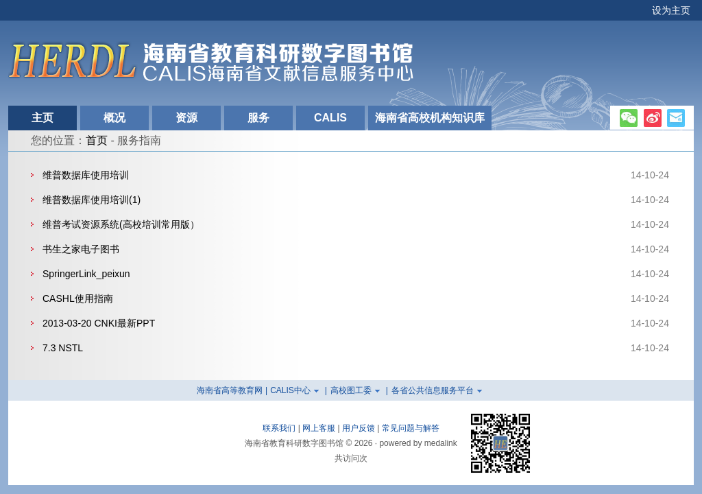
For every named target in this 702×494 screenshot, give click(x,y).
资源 (186, 118)
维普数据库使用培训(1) (92, 199)
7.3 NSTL (63, 347)
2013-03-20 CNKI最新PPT (99, 323)
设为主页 (671, 10)
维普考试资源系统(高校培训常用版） (121, 224)
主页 (42, 118)
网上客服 (318, 428)
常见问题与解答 (410, 428)
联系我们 (279, 428)
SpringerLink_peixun (86, 273)
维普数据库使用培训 (86, 174)
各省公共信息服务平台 (432, 390)
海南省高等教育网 (230, 390)
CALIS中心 (290, 390)
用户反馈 (358, 428)
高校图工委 (351, 390)
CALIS (330, 118)
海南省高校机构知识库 (430, 118)
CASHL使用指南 (78, 298)
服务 (258, 118)
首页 (97, 140)
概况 (114, 118)
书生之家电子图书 (81, 249)
